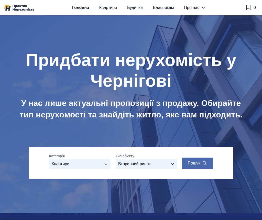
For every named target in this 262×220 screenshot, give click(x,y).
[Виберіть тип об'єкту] (146, 164)
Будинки (135, 7)
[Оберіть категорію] (80, 164)
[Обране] (250, 8)
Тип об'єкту (125, 156)
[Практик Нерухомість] (19, 8)
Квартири (108, 7)
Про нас (194, 7)
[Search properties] (197, 163)
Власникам (163, 7)
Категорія (57, 156)
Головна (80, 7)
